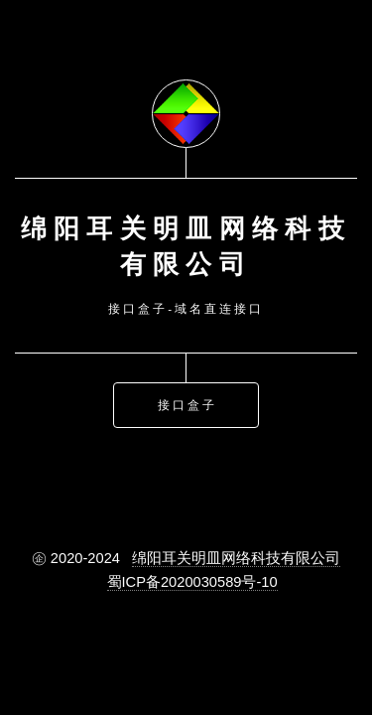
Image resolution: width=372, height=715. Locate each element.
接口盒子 (187, 403)
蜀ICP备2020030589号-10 (192, 582)
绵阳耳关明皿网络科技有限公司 (236, 558)
